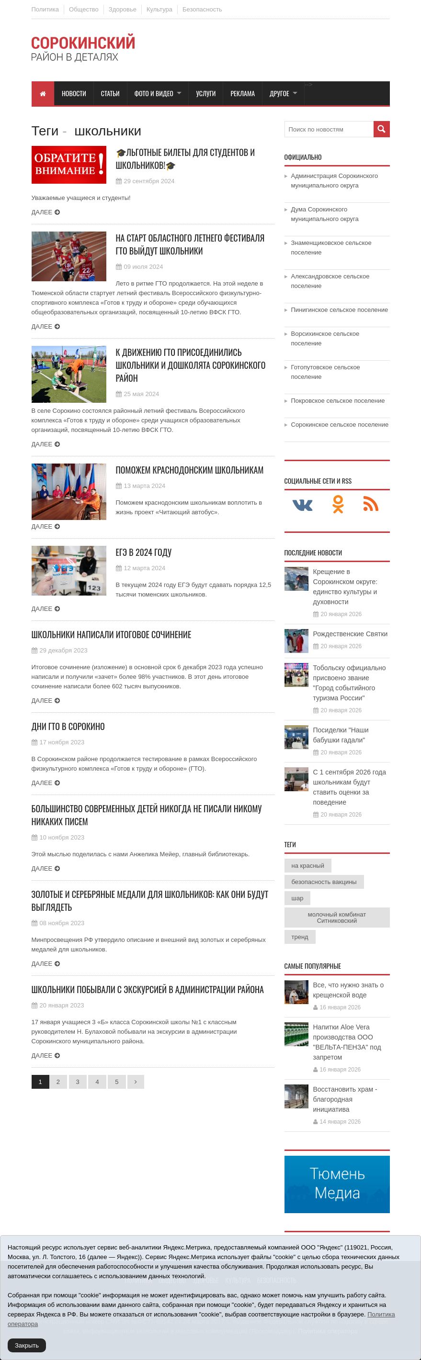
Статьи (110, 93)
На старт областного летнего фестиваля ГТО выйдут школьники (190, 244)
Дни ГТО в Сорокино (68, 726)
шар (298, 898)
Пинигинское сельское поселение (339, 309)
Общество (84, 9)
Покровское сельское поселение (338, 400)
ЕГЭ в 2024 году (144, 552)
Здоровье (123, 9)
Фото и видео (154, 93)
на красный (308, 865)
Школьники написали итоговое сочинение (112, 634)
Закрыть (27, 1345)
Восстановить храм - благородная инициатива (345, 1099)
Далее (42, 212)
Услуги (206, 93)
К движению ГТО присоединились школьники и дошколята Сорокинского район (191, 365)
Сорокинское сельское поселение (340, 424)
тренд (300, 936)
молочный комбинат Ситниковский (337, 917)
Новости (74, 93)
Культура (159, 9)
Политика (45, 9)
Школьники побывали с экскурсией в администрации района (148, 989)
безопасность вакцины (324, 881)
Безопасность (202, 9)
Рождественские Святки (350, 634)
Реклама (242, 93)
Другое (279, 93)
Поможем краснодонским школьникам (190, 470)
